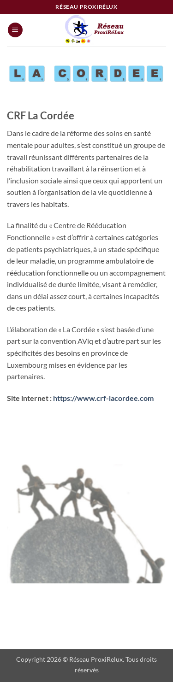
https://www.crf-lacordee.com (103, 398)
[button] (15, 30)
